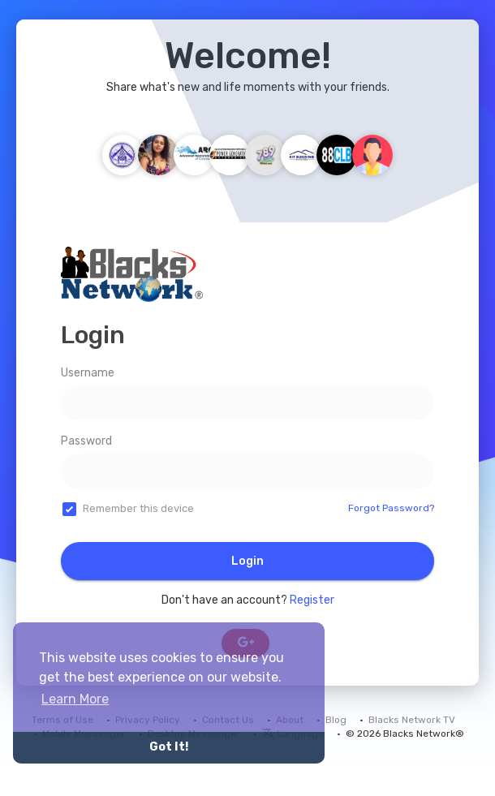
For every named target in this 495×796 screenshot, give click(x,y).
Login (247, 561)
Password (86, 441)
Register (312, 600)
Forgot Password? (391, 508)
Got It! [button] (168, 747)
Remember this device (138, 508)
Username (87, 373)
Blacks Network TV (411, 719)
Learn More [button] (75, 699)
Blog (335, 719)
